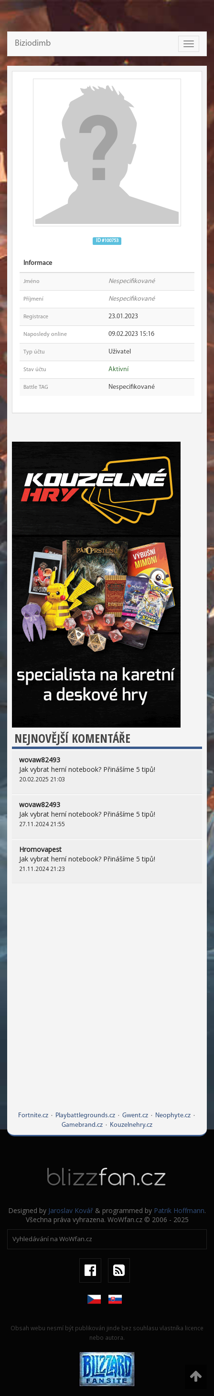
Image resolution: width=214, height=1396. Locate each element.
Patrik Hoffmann (179, 1210)
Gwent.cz (135, 1115)
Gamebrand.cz (82, 1125)
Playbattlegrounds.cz (85, 1115)
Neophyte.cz (173, 1115)
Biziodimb (33, 43)
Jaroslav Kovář (70, 1210)
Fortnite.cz (33, 1115)
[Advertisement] (107, 1004)
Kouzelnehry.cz (131, 1125)
